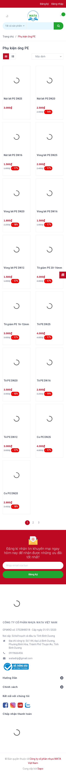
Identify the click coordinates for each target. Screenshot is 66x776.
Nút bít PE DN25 (13, 98)
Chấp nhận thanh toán (17, 713)
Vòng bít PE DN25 (47, 155)
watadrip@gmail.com (21, 658)
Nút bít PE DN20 (46, 98)
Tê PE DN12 (10, 437)
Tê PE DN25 (44, 324)
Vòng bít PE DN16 (47, 211)
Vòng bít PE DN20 (14, 211)
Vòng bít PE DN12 (14, 267)
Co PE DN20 (11, 493)
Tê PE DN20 (10, 380)
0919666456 (16, 653)
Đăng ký (33, 574)
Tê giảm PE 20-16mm (49, 267)
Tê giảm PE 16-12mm (16, 324)
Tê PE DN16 (44, 380)
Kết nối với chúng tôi (16, 696)
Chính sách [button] (33, 687)
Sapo (40, 768)
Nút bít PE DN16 (13, 155)
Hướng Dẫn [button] (33, 677)
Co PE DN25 (44, 437)
